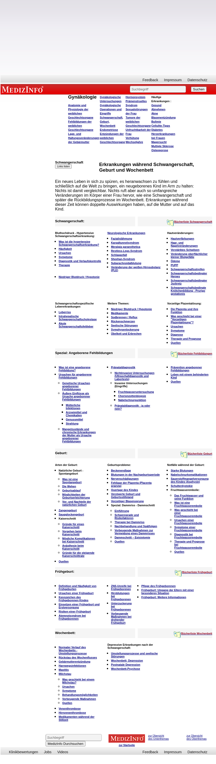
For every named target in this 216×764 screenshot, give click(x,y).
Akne (154, 113)
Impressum (173, 80)
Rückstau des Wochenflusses (78, 657)
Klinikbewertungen (23, 752)
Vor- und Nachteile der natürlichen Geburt (76, 503)
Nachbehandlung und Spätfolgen (136, 526)
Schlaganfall (119, 254)
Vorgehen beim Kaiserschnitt (72, 533)
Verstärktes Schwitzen (185, 249)
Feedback (150, 80)
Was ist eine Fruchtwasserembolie (188, 504)
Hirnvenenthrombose (72, 712)
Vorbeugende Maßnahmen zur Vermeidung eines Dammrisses (135, 532)
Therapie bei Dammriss (129, 522)
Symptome (65, 256)
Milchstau (65, 673)
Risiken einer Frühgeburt (75, 611)
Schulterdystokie (182, 485)
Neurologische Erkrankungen (126, 232)
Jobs (48, 752)
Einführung (122, 510)
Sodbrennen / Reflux (124, 317)
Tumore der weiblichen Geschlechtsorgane (138, 121)
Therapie (64, 265)
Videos (62, 752)
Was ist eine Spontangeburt (72, 481)
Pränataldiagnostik (123, 367)
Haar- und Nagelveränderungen (184, 244)
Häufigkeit (65, 248)
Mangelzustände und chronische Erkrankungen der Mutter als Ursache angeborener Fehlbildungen (79, 435)
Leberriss (65, 312)
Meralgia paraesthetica (125, 246)
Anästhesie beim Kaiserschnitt (73, 547)
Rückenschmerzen (123, 321)
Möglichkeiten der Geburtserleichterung (76, 496)
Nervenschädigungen (124, 478)
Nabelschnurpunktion (132, 400)
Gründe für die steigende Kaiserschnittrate (78, 554)
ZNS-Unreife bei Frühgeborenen (121, 587)
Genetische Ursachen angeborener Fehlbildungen (76, 386)
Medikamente (119, 313)
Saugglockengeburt (71, 514)
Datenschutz (197, 80)
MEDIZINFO (23, 89)
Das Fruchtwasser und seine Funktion (188, 497)
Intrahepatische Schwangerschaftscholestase (78, 318)
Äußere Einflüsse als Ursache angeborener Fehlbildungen (76, 396)
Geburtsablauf (71, 490)
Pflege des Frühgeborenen (158, 585)
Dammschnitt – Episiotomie (132, 537)
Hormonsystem (136, 97)
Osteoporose (159, 150)
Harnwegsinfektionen (72, 665)
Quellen (176, 342)
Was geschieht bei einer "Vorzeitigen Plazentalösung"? (186, 319)
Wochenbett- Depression (127, 660)
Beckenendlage (121, 470)
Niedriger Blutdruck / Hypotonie (79, 276)
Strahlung (72, 423)
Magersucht (159, 142)
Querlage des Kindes (124, 489)
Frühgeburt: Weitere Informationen (163, 597)
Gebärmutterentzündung (74, 661)
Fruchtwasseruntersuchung (136, 391)
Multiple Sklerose (162, 146)
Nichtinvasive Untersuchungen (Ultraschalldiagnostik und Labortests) (134, 376)
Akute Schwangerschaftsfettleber (76, 325)
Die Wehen (69, 486)
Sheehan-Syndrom (123, 259)
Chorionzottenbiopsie (132, 395)
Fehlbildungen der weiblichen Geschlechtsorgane (80, 125)
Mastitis (64, 669)
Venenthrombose (70, 708)
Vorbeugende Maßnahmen (79, 698)
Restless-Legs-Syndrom (126, 250)
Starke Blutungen (182, 470)
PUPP (174, 265)
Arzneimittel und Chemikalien (76, 414)
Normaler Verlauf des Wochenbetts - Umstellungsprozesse (73, 650)
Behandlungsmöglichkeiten (80, 694)
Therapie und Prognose (186, 338)
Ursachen (65, 252)
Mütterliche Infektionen (73, 407)
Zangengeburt (68, 510)
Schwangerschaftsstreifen (188, 269)
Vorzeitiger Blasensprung (127, 501)
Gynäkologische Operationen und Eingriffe (111, 109)
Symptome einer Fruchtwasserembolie (188, 529)
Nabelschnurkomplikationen (189, 474)
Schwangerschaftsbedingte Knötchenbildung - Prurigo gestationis (188, 290)
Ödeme (175, 261)
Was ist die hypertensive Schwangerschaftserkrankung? (79, 243)
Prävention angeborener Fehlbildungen (186, 369)
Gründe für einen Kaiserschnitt (73, 526)
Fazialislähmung (121, 238)
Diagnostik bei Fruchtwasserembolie (188, 536)
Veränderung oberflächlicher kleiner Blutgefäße (189, 255)
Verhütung (132, 137)
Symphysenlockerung (125, 329)
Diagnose (177, 334)
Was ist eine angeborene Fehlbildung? (75, 369)
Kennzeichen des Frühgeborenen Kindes (73, 599)
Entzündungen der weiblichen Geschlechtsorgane (112, 138)
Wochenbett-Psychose (125, 668)
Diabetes (156, 129)
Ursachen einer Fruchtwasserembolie (188, 522)
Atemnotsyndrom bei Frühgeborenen (72, 617)
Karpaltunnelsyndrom (125, 242)
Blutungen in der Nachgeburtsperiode (135, 474)
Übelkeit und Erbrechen (126, 333)
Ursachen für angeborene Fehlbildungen (75, 376)
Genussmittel (74, 419)
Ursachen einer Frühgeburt (76, 593)
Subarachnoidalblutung (126, 263)
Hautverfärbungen (182, 238)
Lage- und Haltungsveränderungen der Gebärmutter (83, 138)
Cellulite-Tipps (160, 125)
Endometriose (109, 129)
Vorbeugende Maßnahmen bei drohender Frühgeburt (121, 618)
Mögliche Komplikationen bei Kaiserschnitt (78, 540)
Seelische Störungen (124, 325)
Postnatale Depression (125, 664)
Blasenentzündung (163, 117)
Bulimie (156, 121)
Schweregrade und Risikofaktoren (127, 516)
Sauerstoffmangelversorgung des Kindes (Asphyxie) (190, 480)
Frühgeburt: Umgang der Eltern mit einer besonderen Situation (167, 592)
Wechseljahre (134, 142)
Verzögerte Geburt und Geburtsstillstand (125, 495)
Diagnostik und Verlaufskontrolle (80, 261)
